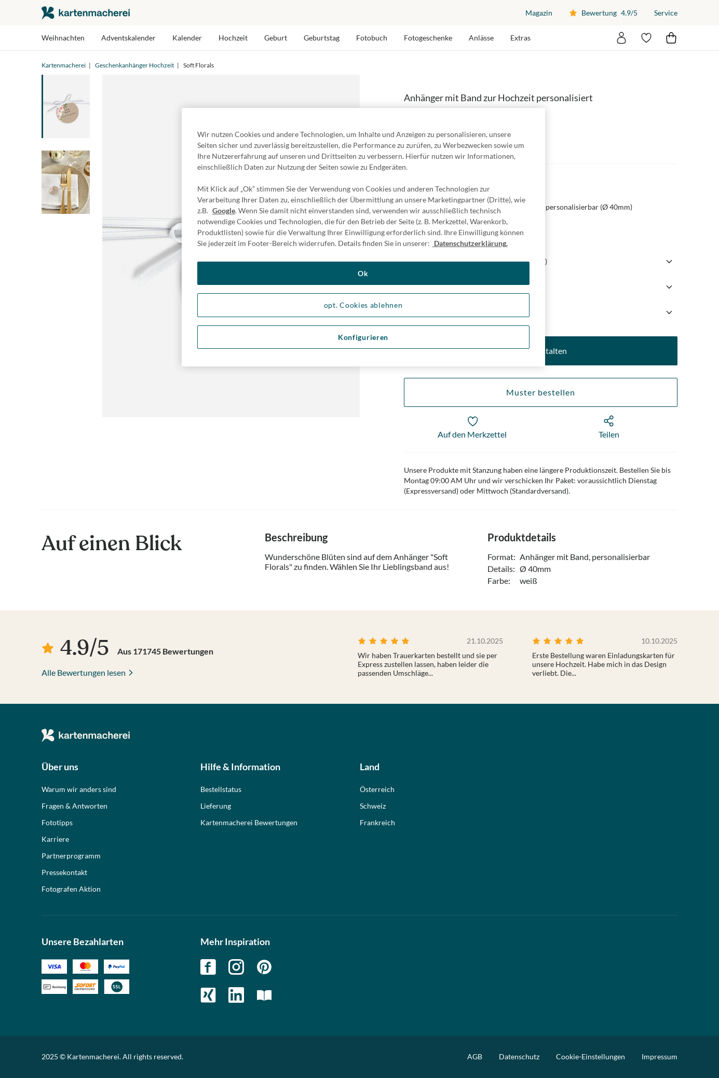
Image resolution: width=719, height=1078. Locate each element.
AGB (474, 1056)
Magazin (538, 12)
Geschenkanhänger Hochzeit (134, 65)
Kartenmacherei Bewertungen (248, 822)
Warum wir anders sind (79, 789)
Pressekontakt (64, 872)
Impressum (659, 1056)
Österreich (377, 789)
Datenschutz (519, 1056)
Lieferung (215, 806)
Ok (363, 273)
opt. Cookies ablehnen (363, 305)
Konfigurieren (363, 337)
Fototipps (57, 822)
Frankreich (377, 822)
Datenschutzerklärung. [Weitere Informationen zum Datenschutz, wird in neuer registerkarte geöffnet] (470, 243)
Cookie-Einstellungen (590, 1057)
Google (223, 210)
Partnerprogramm (71, 856)
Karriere (55, 839)
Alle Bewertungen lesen (84, 672)
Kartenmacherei (64, 65)
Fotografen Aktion (71, 889)
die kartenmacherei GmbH (86, 12)
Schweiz (373, 806)
